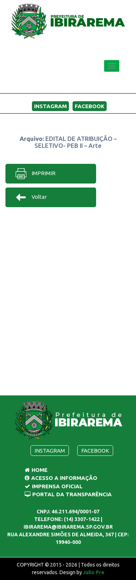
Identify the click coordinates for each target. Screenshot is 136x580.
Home (36, 470)
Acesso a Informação (61, 478)
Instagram (50, 106)
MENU (108, 85)
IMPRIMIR (35, 173)
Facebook (89, 106)
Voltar (31, 197)
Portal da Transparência (68, 494)
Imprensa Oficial (54, 486)
